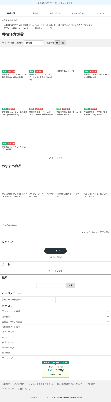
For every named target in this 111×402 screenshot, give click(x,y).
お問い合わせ (55, 13)
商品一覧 (11, 13)
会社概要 (6, 384)
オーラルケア (8, 348)
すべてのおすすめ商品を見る (97, 232)
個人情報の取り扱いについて (70, 384)
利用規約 (91, 384)
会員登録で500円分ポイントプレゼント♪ (55, 3)
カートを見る (78, 13)
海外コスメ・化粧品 (11, 327)
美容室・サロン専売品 (12, 322)
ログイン (100, 13)
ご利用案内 (33, 13)
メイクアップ (8, 332)
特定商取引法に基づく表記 (40, 384)
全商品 (4, 20)
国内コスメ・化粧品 (11, 311)
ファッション (8, 358)
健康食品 (13, 20)
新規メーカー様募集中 (12, 299)
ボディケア (7, 337)
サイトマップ (8, 389)
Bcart (81, 397)
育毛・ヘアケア (9, 342)
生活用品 (6, 353)
